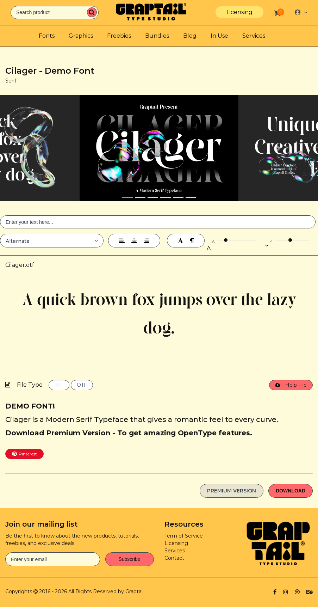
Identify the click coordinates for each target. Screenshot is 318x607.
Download (290, 490)
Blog (190, 35)
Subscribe (129, 559)
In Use (219, 35)
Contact (174, 558)
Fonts (47, 35)
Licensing (239, 12)
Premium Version (231, 491)
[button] (40, 148)
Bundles (157, 35)
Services (253, 35)
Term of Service (183, 536)
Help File (291, 385)
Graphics (81, 35)
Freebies (119, 35)
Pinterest (24, 453)
